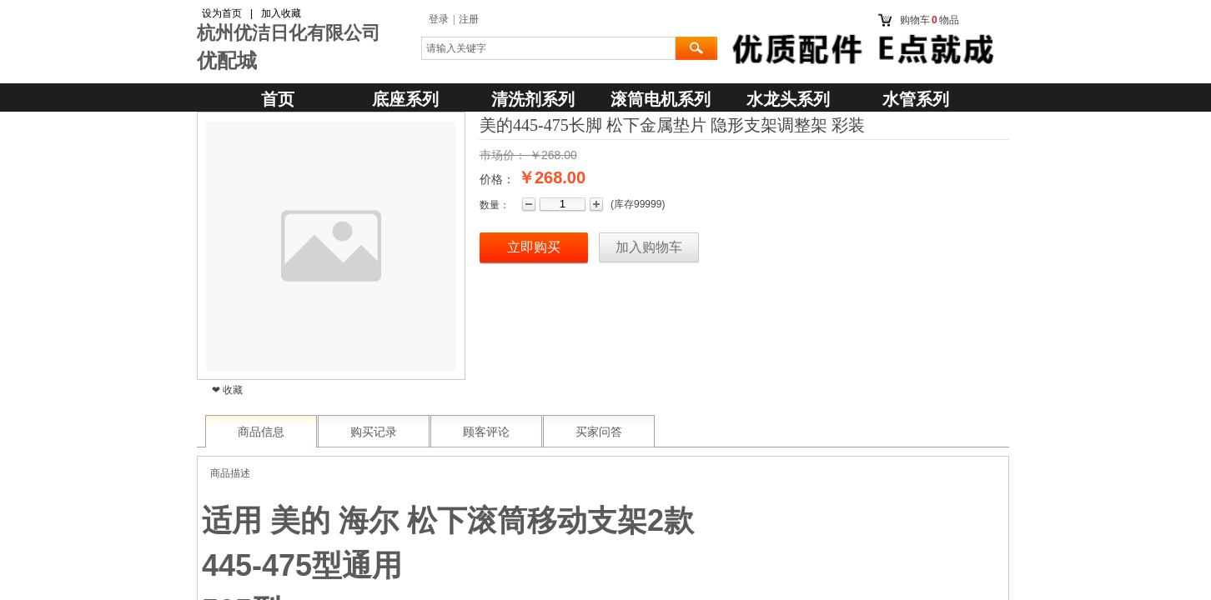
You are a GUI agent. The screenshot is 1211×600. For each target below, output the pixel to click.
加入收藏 (281, 13)
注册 (469, 19)
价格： (497, 179)
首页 (277, 99)
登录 (439, 19)
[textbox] (548, 48)
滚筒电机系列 (661, 99)
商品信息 (261, 432)
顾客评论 (486, 432)
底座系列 (405, 99)
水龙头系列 (788, 99)
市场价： (503, 155)
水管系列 (915, 99)
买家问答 (598, 432)
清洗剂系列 (533, 99)
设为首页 (222, 13)
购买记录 (373, 432)
